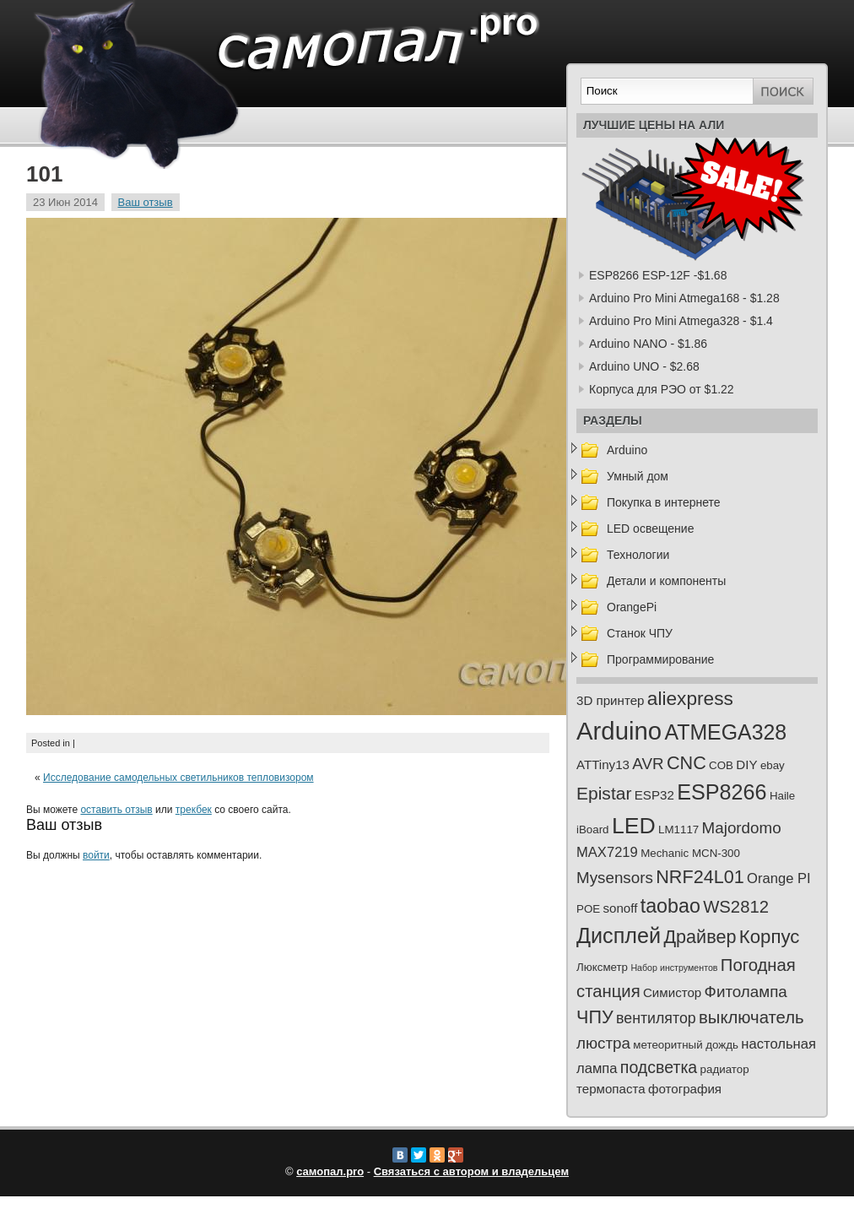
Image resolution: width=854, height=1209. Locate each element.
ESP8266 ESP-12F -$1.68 (658, 275)
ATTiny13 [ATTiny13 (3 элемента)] (603, 764)
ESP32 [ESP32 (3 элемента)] (654, 795)
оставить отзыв (116, 810)
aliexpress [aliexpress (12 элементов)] (690, 698)
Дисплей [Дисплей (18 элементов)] (618, 935)
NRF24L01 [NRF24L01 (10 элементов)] (700, 876)
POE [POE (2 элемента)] (588, 909)
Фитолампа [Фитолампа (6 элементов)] (746, 991)
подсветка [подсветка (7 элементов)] (658, 1067)
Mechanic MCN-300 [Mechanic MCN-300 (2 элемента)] (690, 853)
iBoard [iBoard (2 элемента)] (592, 829)
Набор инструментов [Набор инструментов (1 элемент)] (673, 967)
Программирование (660, 659)
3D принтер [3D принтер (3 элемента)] (610, 700)
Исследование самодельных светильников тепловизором (178, 777)
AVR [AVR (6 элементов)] (647, 764)
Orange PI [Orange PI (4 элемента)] (779, 878)
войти (96, 855)
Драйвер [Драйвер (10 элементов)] (699, 936)
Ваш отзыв (145, 202)
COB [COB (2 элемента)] (721, 765)
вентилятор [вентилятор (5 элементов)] (656, 1018)
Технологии (638, 554)
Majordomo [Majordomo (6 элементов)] (741, 828)
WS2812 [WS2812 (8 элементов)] (736, 906)
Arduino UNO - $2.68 (644, 366)
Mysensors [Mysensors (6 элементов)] (614, 877)
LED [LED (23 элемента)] (634, 825)
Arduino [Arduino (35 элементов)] (619, 731)
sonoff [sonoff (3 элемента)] (620, 908)
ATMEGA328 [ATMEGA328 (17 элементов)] (725, 732)
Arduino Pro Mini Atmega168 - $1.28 (684, 298)
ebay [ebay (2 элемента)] (772, 765)
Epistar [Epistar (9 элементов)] (603, 793)
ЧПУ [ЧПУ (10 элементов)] (594, 1016)
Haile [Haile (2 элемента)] (782, 795)
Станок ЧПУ (640, 633)
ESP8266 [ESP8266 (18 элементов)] (721, 792)
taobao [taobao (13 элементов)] (670, 906)
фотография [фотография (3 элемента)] (685, 1089)
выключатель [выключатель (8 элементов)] (751, 1017)
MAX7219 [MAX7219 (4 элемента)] (607, 852)
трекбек (194, 810)
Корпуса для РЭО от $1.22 (661, 389)
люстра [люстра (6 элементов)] (603, 1043)
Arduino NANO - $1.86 (648, 343)
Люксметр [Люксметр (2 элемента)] (602, 967)
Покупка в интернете (664, 502)
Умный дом (637, 476)
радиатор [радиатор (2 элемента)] (724, 1069)
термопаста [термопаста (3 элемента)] (611, 1089)
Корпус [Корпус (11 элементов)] (769, 936)
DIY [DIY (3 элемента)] (746, 764)
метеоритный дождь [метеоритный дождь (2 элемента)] (685, 1044)
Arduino (627, 450)
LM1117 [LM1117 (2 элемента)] (678, 829)
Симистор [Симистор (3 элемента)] (672, 992)
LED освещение (650, 528)
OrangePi (632, 607)
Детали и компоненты (666, 581)
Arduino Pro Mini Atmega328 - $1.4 (681, 321)
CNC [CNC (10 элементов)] (686, 762)
